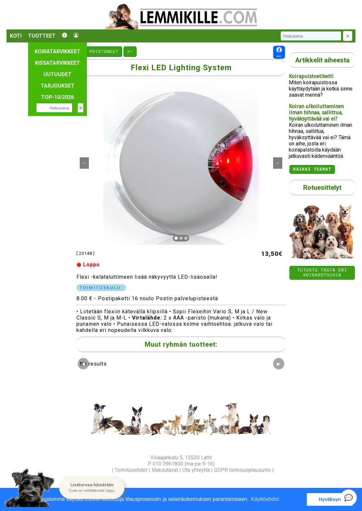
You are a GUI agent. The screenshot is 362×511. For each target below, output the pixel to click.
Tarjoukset (57, 86)
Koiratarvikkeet (57, 51)
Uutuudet (57, 74)
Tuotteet (42, 36)
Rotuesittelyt (322, 188)
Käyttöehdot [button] (265, 499)
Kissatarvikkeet (57, 63)
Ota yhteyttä (196, 470)
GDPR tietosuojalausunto (242, 470)
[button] (91, 487)
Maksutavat (165, 470)
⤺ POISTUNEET (100, 51)
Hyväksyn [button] (330, 499)
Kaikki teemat (312, 170)
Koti (16, 36)
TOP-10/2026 (57, 97)
